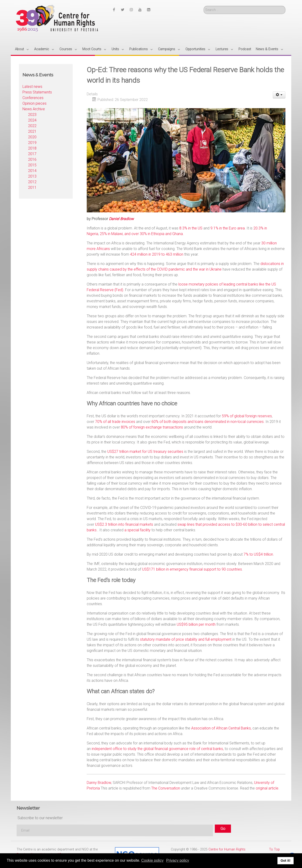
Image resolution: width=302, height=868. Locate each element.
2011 (32, 187)
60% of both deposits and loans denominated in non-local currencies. (208, 421)
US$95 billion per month (196, 624)
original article (267, 788)
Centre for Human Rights (227, 849)
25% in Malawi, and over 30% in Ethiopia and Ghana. (142, 234)
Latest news (32, 86)
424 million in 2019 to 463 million (156, 254)
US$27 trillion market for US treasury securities (145, 451)
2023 (32, 114)
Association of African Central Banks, (221, 728)
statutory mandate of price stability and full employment (185, 639)
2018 (32, 148)
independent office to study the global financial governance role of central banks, (158, 749)
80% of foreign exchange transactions (152, 427)
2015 (32, 165)
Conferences (32, 98)
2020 (32, 137)
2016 (32, 159)
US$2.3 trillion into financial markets (124, 524)
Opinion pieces (34, 103)
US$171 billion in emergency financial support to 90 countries (192, 569)
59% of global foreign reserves (247, 416)
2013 (32, 176)
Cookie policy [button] (152, 860)
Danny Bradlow (99, 782)
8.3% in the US (190, 228)
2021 (32, 131)
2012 (32, 182)
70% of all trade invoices (115, 421)
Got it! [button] (285, 860)
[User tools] (279, 94)
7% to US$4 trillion (258, 554)
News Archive (33, 109)
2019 (32, 142)
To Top (274, 849)
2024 (32, 120)
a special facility (137, 530)
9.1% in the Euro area (227, 228)
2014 (32, 170)
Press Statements (37, 92)
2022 (32, 126)
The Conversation (165, 788)
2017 (32, 154)
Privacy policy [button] (177, 860)
